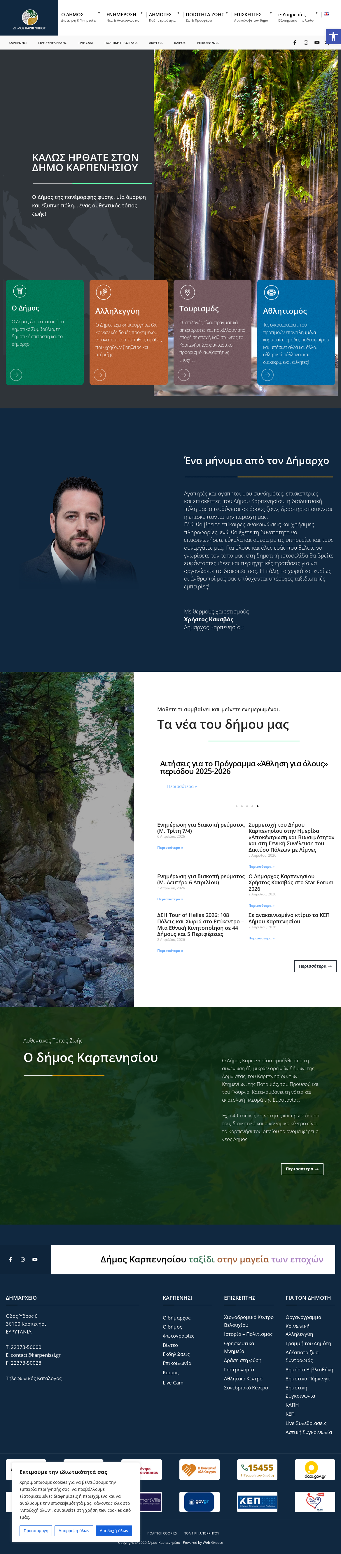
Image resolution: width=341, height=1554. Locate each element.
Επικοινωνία (177, 1363)
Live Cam (173, 1382)
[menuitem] (82, 15)
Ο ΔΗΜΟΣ (78, 16)
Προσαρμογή (36, 1530)
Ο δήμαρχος (176, 1317)
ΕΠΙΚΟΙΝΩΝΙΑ (207, 42)
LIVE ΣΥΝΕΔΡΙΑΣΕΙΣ (52, 42)
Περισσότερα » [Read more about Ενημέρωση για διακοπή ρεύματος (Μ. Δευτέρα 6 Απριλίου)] (170, 899)
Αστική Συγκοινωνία (309, 1432)
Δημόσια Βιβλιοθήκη (309, 1369)
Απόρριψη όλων (74, 1530)
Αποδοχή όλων (114, 1530)
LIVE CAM (85, 42)
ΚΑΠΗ (292, 1404)
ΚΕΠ (290, 1413)
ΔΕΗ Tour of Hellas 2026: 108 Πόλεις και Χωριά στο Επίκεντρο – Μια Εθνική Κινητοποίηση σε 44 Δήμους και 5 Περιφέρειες (200, 924)
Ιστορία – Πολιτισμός (248, 1334)
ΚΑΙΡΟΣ (180, 42)
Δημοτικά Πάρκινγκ (308, 1378)
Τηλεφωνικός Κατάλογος (34, 1378)
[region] (76, 1502)
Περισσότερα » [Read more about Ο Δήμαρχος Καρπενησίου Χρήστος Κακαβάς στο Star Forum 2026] (261, 905)
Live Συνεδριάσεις (306, 1423)
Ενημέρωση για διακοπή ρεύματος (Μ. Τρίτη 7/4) (201, 828)
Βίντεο (170, 1345)
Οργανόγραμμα (303, 1317)
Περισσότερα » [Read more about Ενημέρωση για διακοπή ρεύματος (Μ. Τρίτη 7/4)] (170, 847)
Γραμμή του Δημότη (308, 1343)
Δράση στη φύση (242, 1360)
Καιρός (171, 1372)
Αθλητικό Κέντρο (243, 1378)
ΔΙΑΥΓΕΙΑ (155, 42)
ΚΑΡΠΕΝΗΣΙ (18, 42)
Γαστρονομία (239, 1369)
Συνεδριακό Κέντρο (246, 1387)
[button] (333, 36)
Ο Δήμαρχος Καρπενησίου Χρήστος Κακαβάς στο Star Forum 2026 (291, 882)
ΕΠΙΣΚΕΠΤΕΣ (251, 16)
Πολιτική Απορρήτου (201, 1533)
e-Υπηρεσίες (296, 16)
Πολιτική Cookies (162, 1533)
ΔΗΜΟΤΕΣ (162, 16)
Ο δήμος (172, 1326)
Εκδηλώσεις (176, 1354)
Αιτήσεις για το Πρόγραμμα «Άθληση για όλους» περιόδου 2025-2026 (244, 767)
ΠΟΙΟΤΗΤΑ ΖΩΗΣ (205, 16)
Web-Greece (213, 1542)
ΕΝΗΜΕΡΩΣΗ (122, 16)
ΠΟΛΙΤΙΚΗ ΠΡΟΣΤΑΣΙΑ (120, 42)
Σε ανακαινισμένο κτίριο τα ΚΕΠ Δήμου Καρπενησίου (289, 918)
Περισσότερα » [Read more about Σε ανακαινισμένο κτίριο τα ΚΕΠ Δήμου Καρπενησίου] (261, 938)
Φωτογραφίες (178, 1335)
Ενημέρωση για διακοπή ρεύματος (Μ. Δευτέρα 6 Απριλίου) (201, 879)
